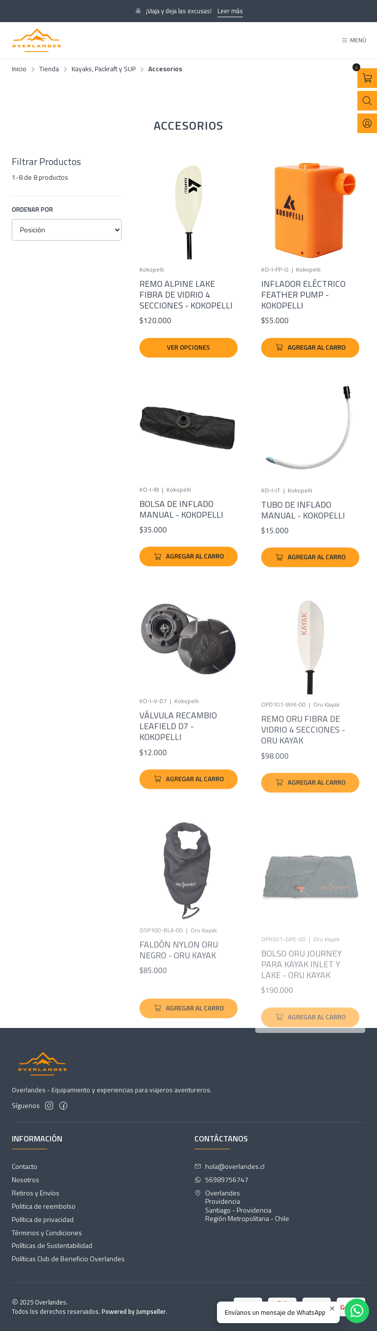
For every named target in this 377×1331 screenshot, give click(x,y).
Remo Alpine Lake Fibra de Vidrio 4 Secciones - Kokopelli (186, 294)
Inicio (19, 69)
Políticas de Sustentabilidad (52, 1245)
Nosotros (25, 1179)
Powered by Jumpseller (134, 1311)
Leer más (230, 11)
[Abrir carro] (367, 78)
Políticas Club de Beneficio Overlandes (68, 1258)
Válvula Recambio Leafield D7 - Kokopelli (178, 771)
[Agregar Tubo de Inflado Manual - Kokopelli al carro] (310, 595)
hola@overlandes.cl (229, 1166)
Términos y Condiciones (47, 1232)
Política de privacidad (43, 1219)
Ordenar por (32, 209)
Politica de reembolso (44, 1206)
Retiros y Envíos (35, 1193)
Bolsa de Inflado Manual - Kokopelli (181, 534)
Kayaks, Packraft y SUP (103, 69)
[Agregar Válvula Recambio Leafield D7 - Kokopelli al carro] (188, 824)
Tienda (49, 69)
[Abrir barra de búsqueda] (367, 101)
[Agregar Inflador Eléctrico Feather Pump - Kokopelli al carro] (310, 348)
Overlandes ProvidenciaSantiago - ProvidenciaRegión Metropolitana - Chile (241, 1206)
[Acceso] (367, 123)
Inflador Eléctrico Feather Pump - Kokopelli (303, 294)
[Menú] (353, 40)
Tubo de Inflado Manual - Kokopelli (303, 547)
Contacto (24, 1166)
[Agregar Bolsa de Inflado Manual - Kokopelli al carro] (188, 581)
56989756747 (221, 1179)
